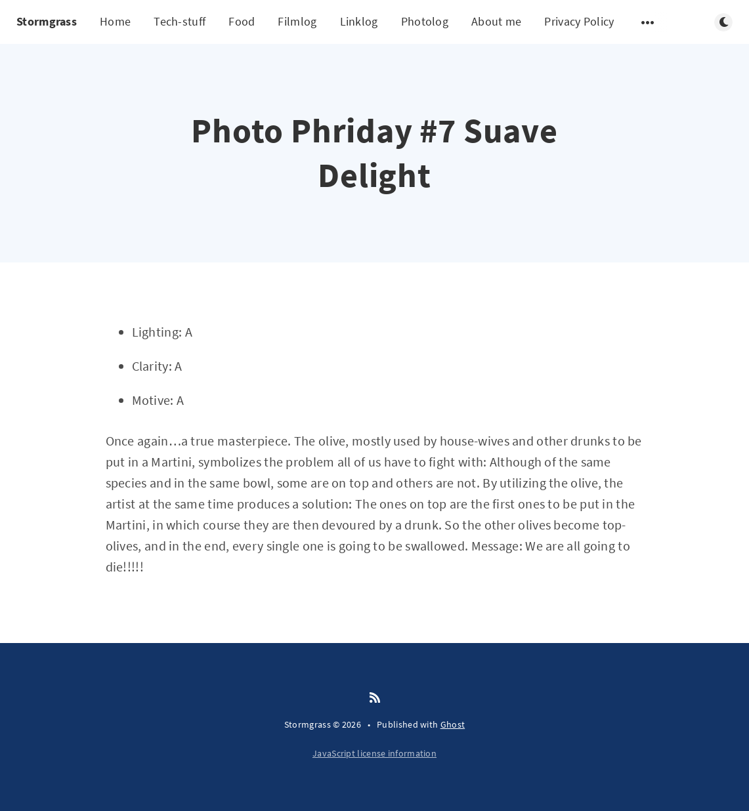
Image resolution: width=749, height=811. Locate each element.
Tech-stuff (179, 21)
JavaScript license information (374, 753)
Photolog (424, 21)
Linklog (359, 21)
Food (241, 21)
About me (496, 21)
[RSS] (375, 698)
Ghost (452, 724)
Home (115, 21)
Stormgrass (46, 21)
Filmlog (297, 21)
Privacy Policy (579, 21)
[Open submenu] (647, 22)
